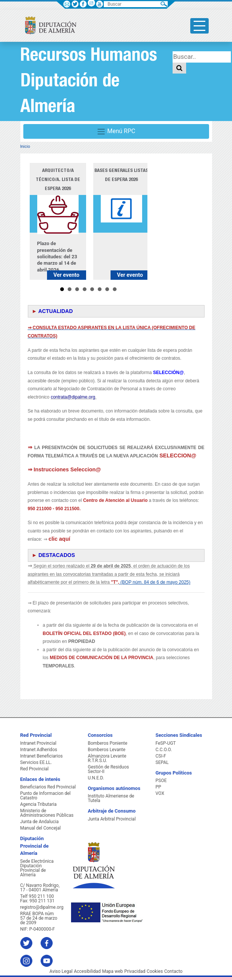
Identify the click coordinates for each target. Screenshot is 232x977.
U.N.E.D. (96, 778)
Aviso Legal (61, 971)
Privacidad (134, 971)
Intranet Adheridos (38, 749)
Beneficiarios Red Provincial (48, 787)
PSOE (161, 780)
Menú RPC (116, 131)
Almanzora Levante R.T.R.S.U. (107, 758)
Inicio (25, 146)
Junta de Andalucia (39, 821)
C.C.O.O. (164, 749)
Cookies (155, 971)
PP (158, 787)
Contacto (173, 971)
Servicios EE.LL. (36, 762)
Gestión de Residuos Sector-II (108, 769)
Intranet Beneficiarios (41, 756)
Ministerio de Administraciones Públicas (47, 812)
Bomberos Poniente (107, 743)
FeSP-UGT (166, 743)
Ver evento (66, 275)
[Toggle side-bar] (199, 26)
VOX (160, 793)
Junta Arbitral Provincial (112, 819)
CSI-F (161, 756)
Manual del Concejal (40, 828)
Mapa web (112, 971)
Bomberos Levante (107, 749)
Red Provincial (34, 769)
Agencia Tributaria (38, 804)
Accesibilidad (87, 971)
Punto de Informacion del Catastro (45, 795)
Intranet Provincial (38, 743)
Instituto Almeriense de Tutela (111, 798)
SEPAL (162, 762)
